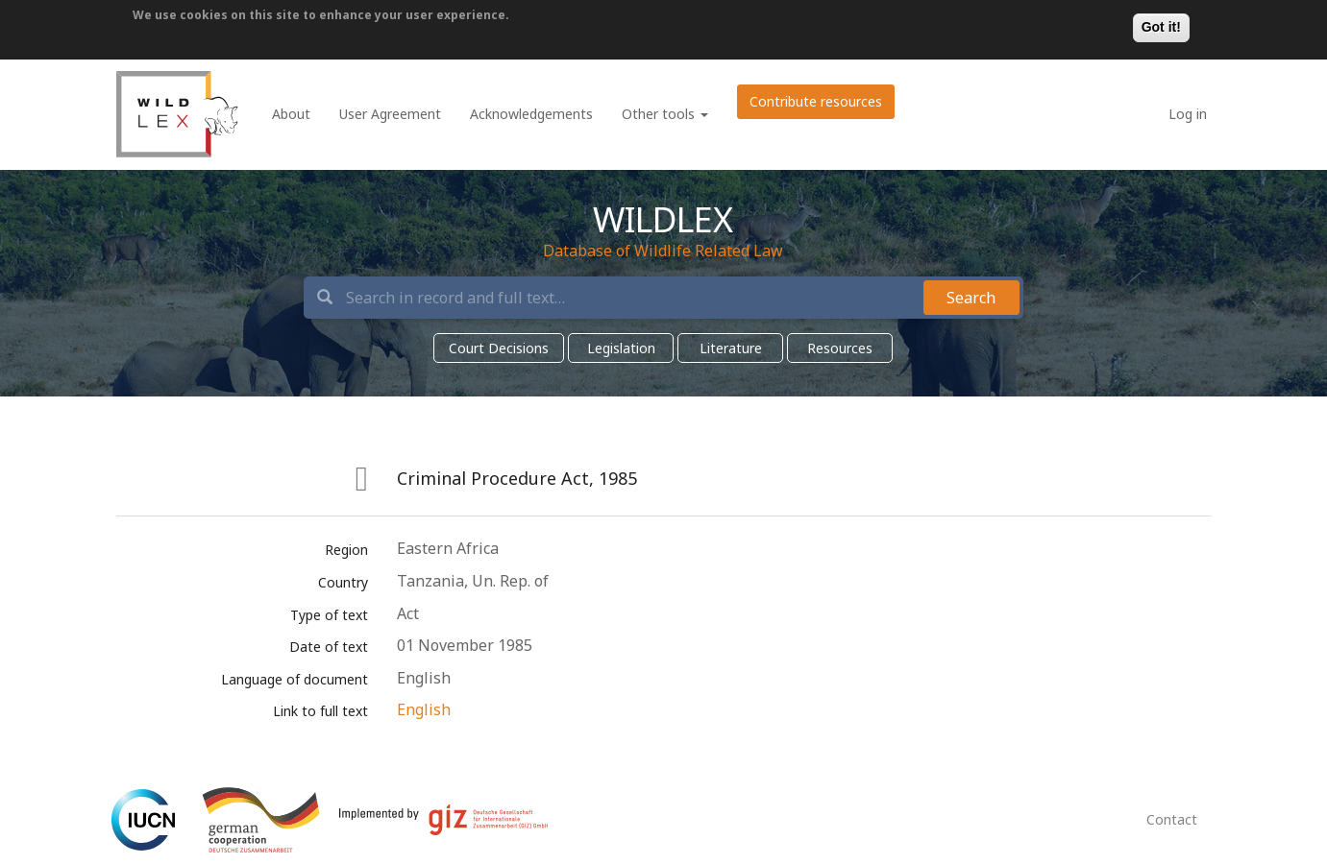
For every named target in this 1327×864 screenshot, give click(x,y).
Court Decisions (499, 348)
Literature (731, 348)
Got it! (1161, 27)
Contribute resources (816, 101)
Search (970, 297)
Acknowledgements (531, 114)
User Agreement (390, 114)
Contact (1171, 819)
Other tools (665, 114)
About (291, 114)
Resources (839, 348)
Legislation (621, 348)
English (424, 709)
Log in (1187, 114)
